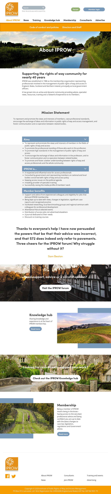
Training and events (95, 475)
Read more (35, 329)
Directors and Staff (71, 27)
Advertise (100, 20)
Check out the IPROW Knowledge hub (55, 378)
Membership (70, 20)
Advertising (91, 480)
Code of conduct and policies (44, 27)
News (26, 20)
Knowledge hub (52, 20)
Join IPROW (68, 480)
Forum (75, 9)
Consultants (86, 20)
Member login (94, 9)
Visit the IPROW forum (55, 288)
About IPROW (13, 20)
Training (37, 20)
